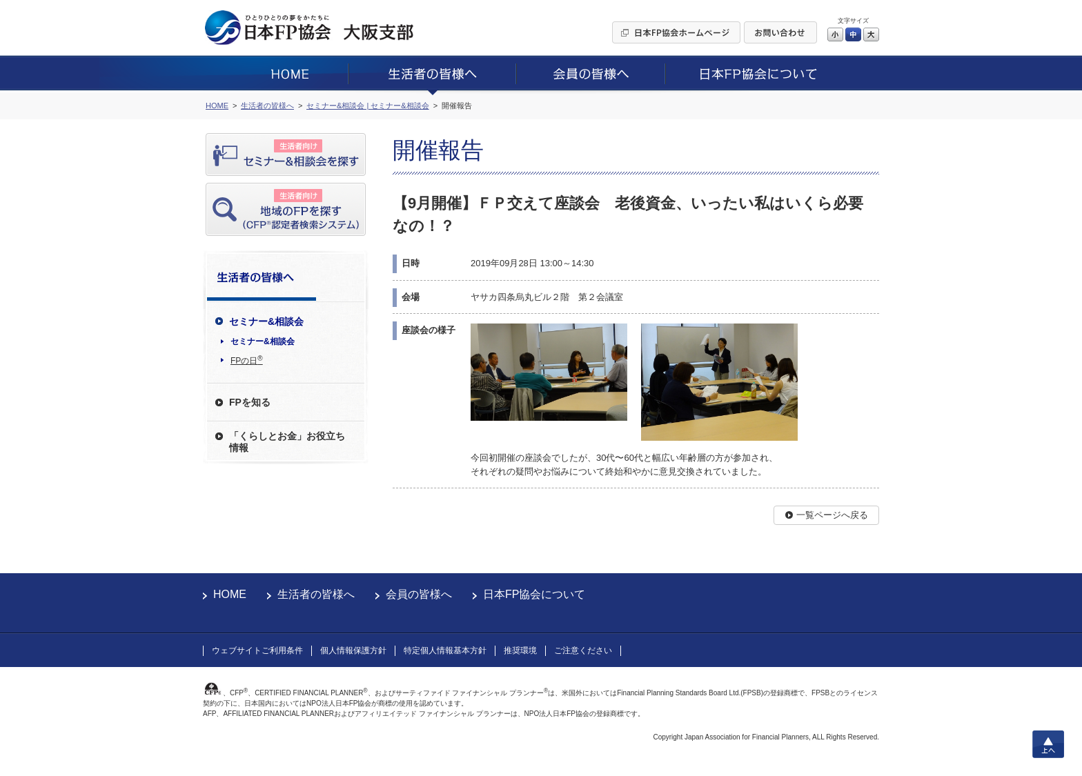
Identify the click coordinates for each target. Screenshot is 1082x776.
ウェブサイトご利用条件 (257, 650)
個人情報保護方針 (353, 650)
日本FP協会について (534, 594)
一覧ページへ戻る (832, 515)
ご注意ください (583, 650)
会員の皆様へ (419, 594)
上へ (1048, 744)
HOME (229, 594)
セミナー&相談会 (262, 341)
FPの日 (246, 360)
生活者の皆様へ (316, 594)
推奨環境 (520, 650)
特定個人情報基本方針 (445, 650)
